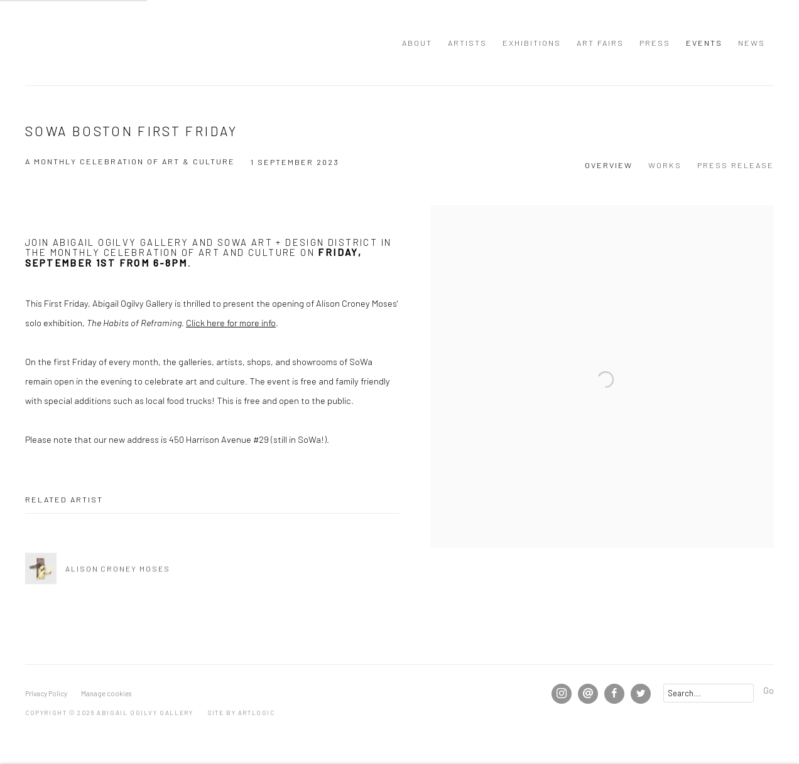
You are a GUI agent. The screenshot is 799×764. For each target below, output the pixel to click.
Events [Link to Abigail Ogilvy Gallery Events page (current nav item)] (704, 43)
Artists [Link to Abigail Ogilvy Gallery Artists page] (467, 43)
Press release (735, 165)
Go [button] (768, 690)
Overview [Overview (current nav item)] (609, 165)
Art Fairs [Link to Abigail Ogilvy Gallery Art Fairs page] (600, 43)
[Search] (708, 693)
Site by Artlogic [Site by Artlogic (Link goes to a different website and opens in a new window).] (241, 712)
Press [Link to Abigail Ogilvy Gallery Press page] (654, 43)
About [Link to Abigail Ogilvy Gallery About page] (417, 43)
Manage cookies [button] (106, 693)
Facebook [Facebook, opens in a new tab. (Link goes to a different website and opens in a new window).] (614, 694)
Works (665, 165)
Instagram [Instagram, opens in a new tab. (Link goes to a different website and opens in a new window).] (562, 694)
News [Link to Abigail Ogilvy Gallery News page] (751, 43)
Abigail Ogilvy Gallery (50, 43)
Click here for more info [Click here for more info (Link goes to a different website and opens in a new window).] (231, 322)
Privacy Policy (46, 693)
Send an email (588, 694)
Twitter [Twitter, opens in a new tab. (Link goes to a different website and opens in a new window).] (641, 694)
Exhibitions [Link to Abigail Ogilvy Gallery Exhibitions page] (532, 43)
